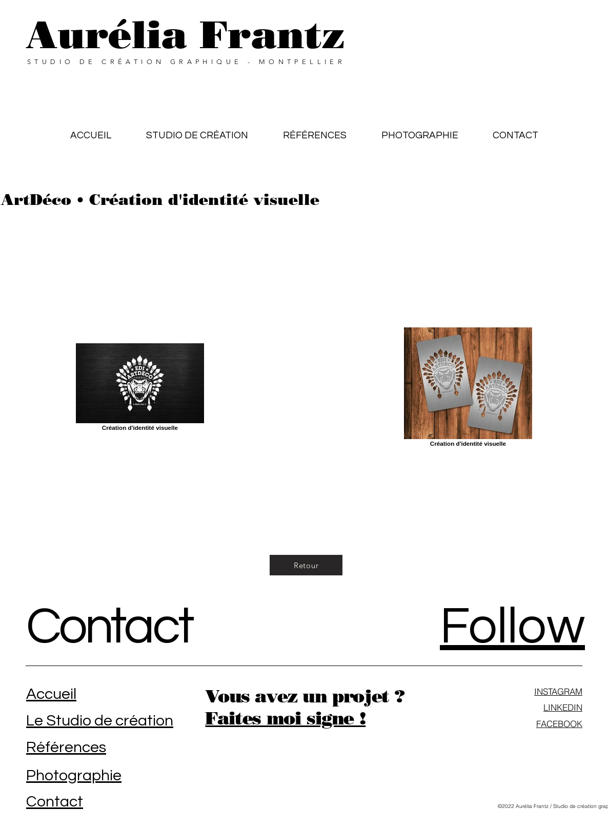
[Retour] (306, 565)
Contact (109, 626)
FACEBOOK (559, 723)
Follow (512, 626)
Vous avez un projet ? (304, 696)
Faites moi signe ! (285, 718)
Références (66, 747)
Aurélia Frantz (185, 34)
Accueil (51, 694)
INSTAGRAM (558, 691)
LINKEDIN (562, 707)
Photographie (73, 775)
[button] (315, 130)
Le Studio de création (99, 721)
